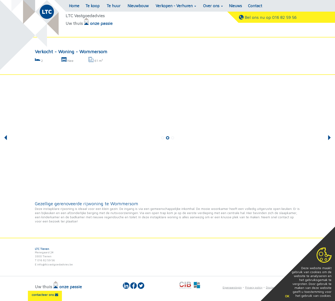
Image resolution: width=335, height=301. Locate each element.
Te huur (114, 5)
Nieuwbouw (138, 5)
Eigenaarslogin (232, 287)
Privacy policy (253, 287)
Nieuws (235, 5)
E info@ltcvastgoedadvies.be (54, 264)
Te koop (92, 5)
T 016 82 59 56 (45, 260)
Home (74, 5)
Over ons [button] (213, 5)
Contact (255, 5)
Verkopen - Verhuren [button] (176, 5)
